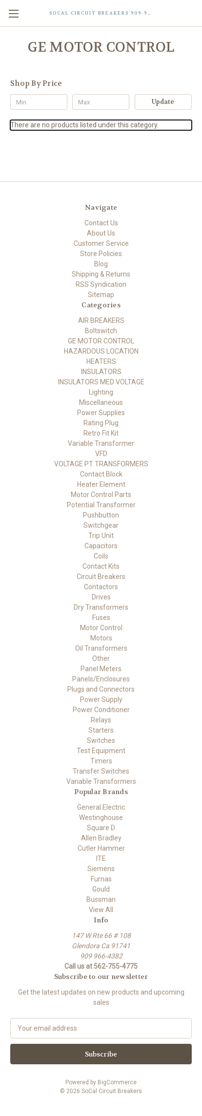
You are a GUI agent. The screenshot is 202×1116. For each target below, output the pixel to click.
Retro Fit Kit (101, 433)
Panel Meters (101, 669)
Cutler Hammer (101, 848)
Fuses (101, 617)
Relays (101, 720)
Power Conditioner (101, 710)
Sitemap (101, 295)
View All (101, 910)
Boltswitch (101, 331)
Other (101, 658)
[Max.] (100, 102)
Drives (101, 597)
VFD (101, 454)
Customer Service (101, 243)
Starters (101, 730)
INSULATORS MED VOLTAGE (101, 382)
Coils (101, 556)
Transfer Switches (101, 771)
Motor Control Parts (101, 494)
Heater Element (101, 484)
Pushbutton (101, 515)
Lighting (101, 392)
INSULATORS (101, 372)
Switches (101, 740)
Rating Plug (101, 423)
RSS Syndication (101, 284)
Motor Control (101, 628)
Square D (101, 828)
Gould (101, 889)
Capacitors (101, 546)
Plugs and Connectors (101, 689)
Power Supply (101, 699)
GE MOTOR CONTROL (101, 341)
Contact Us (101, 223)
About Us (101, 233)
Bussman (101, 899)
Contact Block (101, 474)
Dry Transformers (101, 607)
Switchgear (101, 525)
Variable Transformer (101, 443)
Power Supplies (101, 413)
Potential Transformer (101, 505)
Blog (101, 264)
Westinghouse (101, 817)
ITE (101, 858)
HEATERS (101, 361)
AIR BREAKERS (101, 320)
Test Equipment (101, 751)
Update (163, 102)
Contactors (101, 587)
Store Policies (101, 254)
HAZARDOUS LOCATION (101, 351)
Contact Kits (101, 566)
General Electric (101, 807)
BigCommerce (117, 1082)
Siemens (101, 869)
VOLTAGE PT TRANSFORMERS (101, 464)
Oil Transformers (101, 648)
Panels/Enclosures (101, 679)
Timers (101, 761)
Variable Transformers (101, 781)
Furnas (101, 879)
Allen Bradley (101, 838)
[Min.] (38, 102)
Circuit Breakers (101, 576)
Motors (101, 638)
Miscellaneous (101, 402)
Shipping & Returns (101, 274)
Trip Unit (101, 535)
